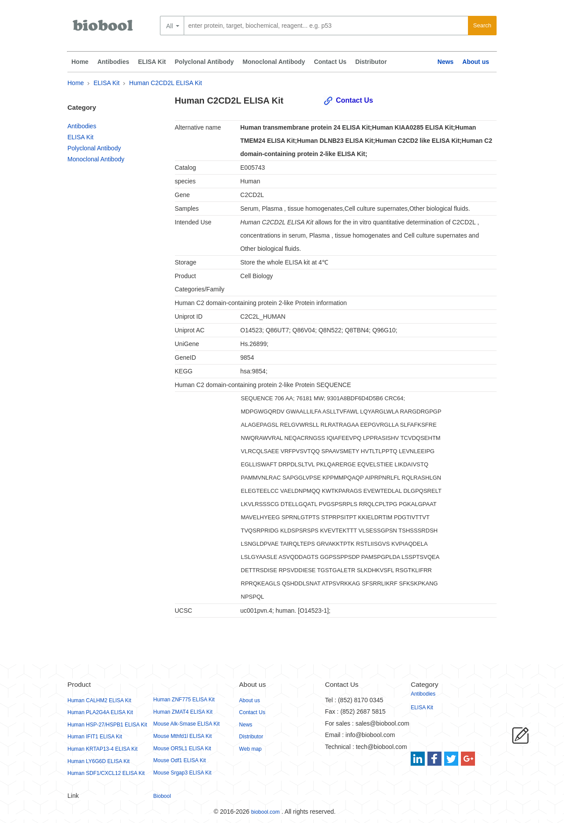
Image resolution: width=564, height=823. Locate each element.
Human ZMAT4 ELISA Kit (183, 712)
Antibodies (113, 61)
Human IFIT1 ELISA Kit (94, 737)
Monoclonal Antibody (274, 61)
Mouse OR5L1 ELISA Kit (182, 748)
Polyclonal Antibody (204, 61)
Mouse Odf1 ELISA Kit (179, 760)
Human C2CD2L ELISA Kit (165, 82)
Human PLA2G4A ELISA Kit (100, 712)
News (446, 61)
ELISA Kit (152, 61)
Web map (250, 749)
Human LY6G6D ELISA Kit (98, 761)
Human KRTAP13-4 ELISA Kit (102, 749)
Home (80, 61)
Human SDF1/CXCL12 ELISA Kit (106, 773)
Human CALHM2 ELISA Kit (99, 700)
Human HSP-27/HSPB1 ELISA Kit (107, 725)
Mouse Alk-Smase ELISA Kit (186, 724)
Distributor (371, 61)
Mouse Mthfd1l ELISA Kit (182, 736)
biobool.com (265, 812)
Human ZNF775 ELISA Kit (184, 699)
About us (475, 61)
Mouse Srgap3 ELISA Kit (182, 773)
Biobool (162, 796)
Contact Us (330, 61)
